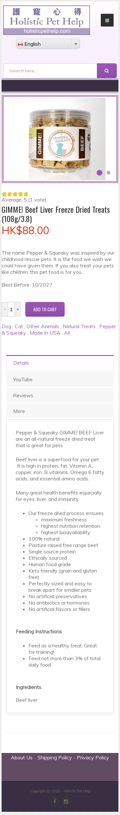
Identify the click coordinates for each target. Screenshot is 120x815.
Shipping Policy (54, 757)
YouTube (23, 379)
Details (21, 363)
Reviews (23, 395)
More (19, 411)
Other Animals (43, 326)
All (67, 332)
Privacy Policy (93, 757)
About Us (22, 757)
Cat (19, 326)
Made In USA (45, 332)
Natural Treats (79, 326)
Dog (6, 326)
